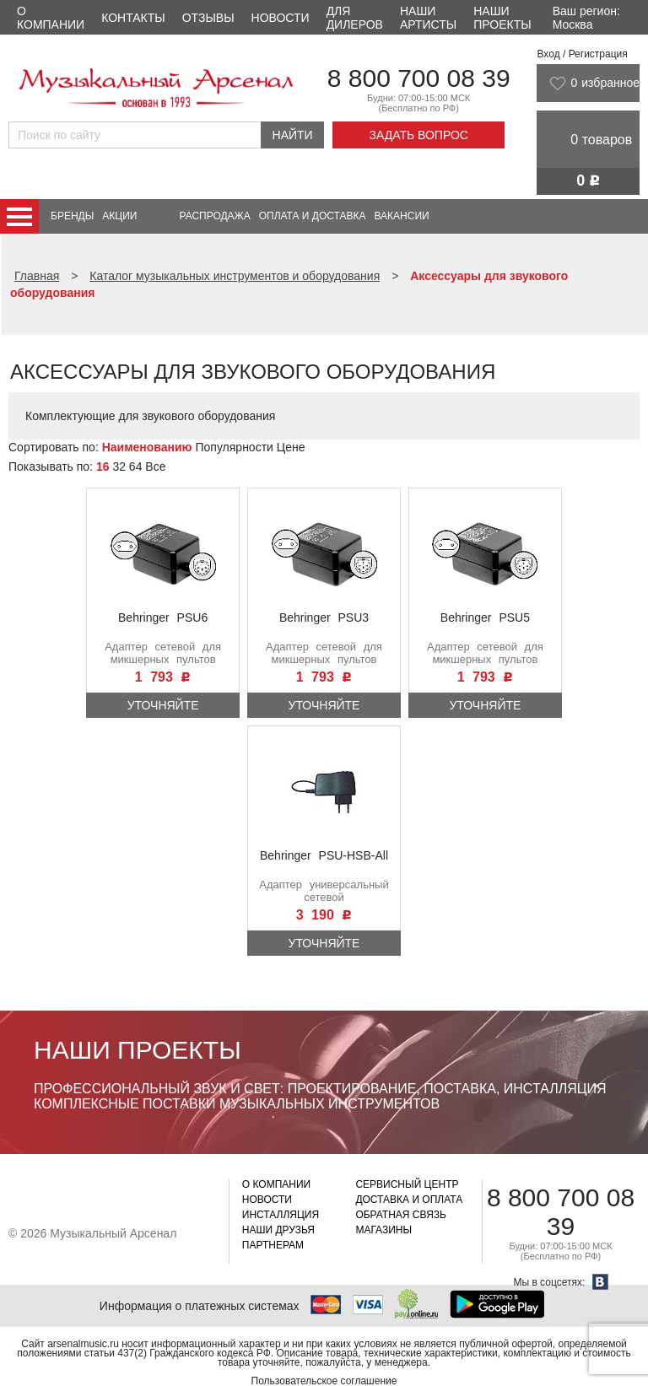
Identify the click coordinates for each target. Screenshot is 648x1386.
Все (155, 466)
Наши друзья (278, 1230)
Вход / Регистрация (582, 54)
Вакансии (402, 216)
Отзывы (208, 17)
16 (103, 466)
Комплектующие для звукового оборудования (150, 416)
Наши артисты (428, 17)
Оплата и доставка (312, 216)
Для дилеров (355, 17)
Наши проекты (502, 17)
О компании (50, 17)
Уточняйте (163, 705)
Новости (280, 17)
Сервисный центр (406, 1184)
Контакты (133, 17)
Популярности (234, 447)
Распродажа (214, 216)
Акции (119, 216)
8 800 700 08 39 (418, 78)
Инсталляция (280, 1215)
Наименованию (147, 447)
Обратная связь (400, 1215)
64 (136, 466)
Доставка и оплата (408, 1199)
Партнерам (273, 1245)
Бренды (72, 216)
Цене (291, 447)
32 (119, 466)
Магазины (383, 1230)
